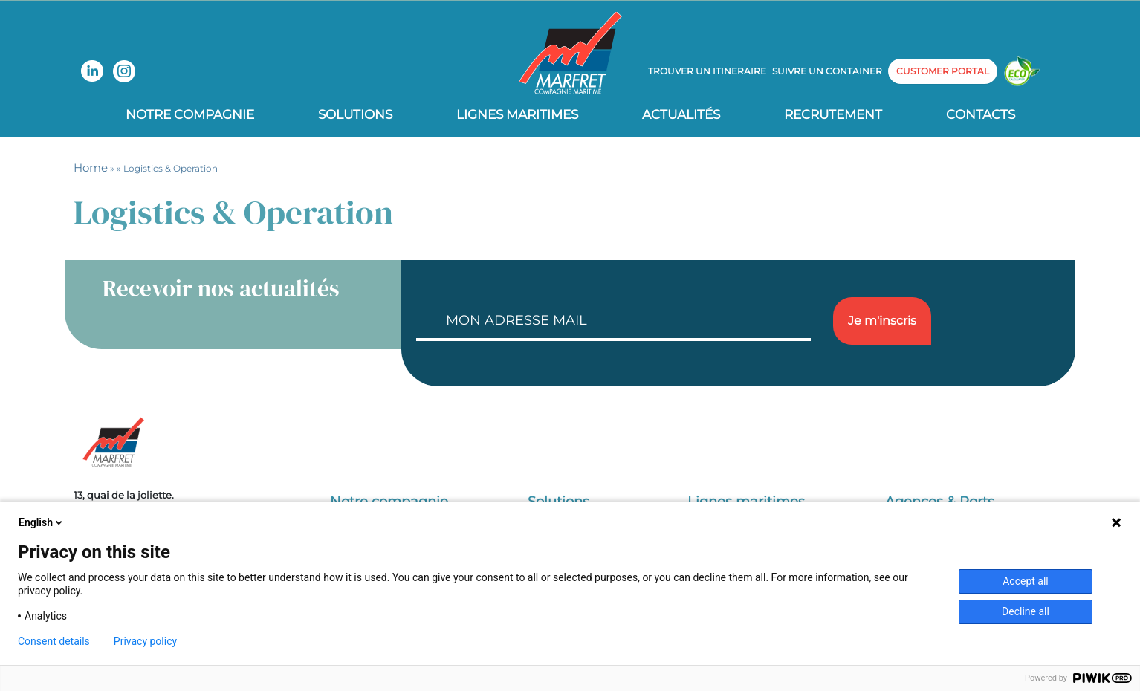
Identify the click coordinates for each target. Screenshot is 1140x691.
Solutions (355, 114)
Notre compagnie (190, 114)
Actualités (681, 114)
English (42, 522)
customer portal (942, 71)
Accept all (1026, 581)
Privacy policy (145, 641)
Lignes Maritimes (517, 114)
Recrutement (833, 114)
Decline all (1025, 611)
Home (91, 167)
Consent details (54, 641)
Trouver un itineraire (707, 71)
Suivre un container (827, 71)
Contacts (980, 114)
